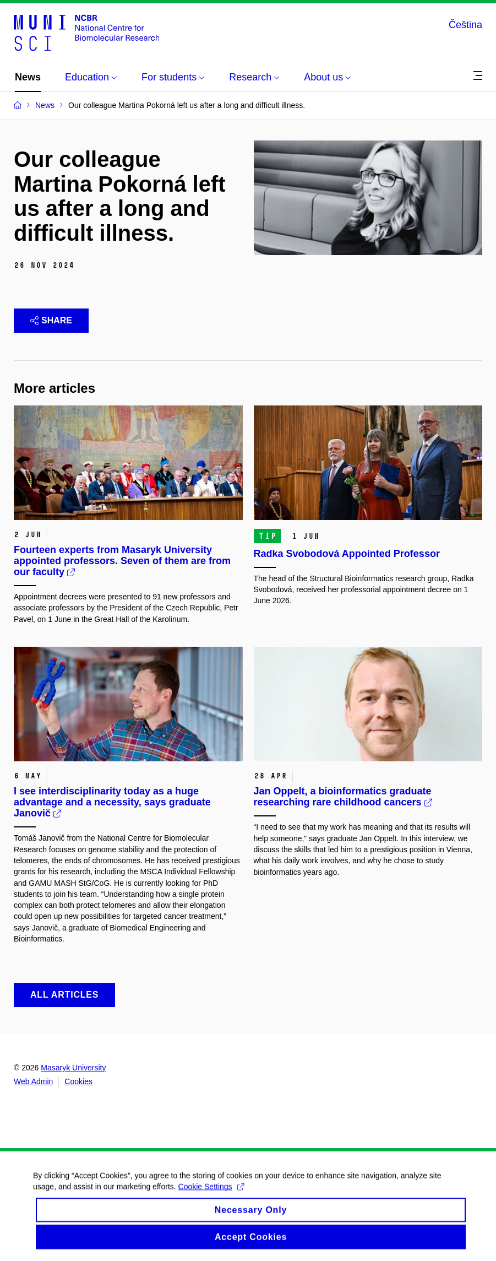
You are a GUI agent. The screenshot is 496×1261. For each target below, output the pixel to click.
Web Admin (33, 1081)
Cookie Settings (211, 1193)
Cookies (78, 1081)
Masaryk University (73, 1067)
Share (51, 320)
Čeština (465, 24)
